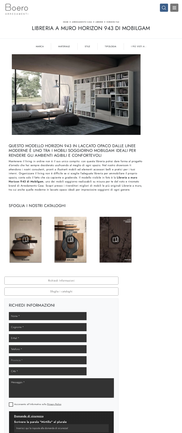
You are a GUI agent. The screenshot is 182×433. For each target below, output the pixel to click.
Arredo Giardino (145, 391)
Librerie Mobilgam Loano (150, 284)
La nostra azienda (59, 381)
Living (96, 388)
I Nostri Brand (57, 388)
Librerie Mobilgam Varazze (150, 268)
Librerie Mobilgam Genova (150, 252)
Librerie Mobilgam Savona (150, 260)
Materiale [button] (64, 63)
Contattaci (55, 395)
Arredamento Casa (82, 26)
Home (66, 26)
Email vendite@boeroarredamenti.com (23, 400)
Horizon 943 (112, 26)
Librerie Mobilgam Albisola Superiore (150, 276)
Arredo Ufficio (144, 388)
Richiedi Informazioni (150, 75)
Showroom (55, 384)
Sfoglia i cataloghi (150, 86)
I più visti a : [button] (138, 63)
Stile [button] (87, 63)
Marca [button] (40, 63)
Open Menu (172, 9)
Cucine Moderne (102, 381)
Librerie (99, 26)
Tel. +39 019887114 (17, 395)
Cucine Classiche (102, 384)
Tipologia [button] (110, 63)
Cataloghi (55, 391)
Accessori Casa (145, 384)
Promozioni (99, 391)
